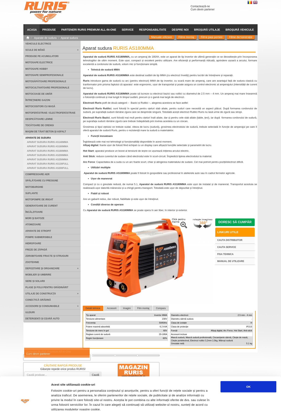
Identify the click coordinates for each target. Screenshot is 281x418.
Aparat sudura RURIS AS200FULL (47, 168)
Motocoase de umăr (38, 94)
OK (248, 367)
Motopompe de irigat (39, 199)
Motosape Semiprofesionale (44, 75)
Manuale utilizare (161, 37)
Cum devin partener (203, 9)
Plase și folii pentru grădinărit (46, 287)
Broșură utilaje (207, 29)
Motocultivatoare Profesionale (47, 87)
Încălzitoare (34, 212)
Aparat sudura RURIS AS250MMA (47, 159)
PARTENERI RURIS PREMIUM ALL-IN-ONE (88, 29)
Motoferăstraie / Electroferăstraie (50, 112)
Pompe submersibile (38, 237)
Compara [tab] (160, 308)
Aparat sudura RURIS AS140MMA (47, 142)
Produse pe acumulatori (42, 56)
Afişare (195, 410)
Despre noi (180, 29)
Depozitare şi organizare (42, 268)
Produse (49, 29)
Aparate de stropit (38, 231)
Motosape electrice (39, 62)
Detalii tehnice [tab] (93, 308)
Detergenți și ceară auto (42, 318)
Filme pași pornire (211, 37)
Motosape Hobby (36, 69)
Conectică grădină (38, 300)
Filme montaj (186, 37)
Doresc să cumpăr (235, 222)
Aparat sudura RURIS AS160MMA (47, 146)
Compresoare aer (37, 174)
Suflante (31, 193)
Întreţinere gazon (37, 100)
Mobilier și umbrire (38, 274)
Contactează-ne (200, 6)
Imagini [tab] (127, 308)
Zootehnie (32, 262)
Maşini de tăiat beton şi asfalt (45, 131)
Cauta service (226, 247)
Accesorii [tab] (111, 308)
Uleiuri (30, 312)
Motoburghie (34, 187)
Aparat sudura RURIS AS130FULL (47, 163)
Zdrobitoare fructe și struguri (46, 256)
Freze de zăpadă (36, 249)
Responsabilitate (152, 29)
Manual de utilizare (230, 261)
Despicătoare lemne (39, 119)
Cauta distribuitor (229, 240)
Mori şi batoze (34, 218)
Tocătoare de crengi (39, 125)
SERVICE (128, 29)
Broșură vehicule (240, 29)
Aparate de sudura (38, 137)
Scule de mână (35, 50)
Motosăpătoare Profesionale (45, 81)
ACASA (32, 29)
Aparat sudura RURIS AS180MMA (47, 151)
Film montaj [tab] (143, 308)
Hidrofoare (33, 243)
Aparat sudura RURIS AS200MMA (47, 155)
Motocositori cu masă (40, 106)
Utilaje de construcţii (40, 293)
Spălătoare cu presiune (41, 180)
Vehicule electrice (38, 43)
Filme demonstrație (240, 37)
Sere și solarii (35, 281)
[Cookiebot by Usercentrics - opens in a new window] (25, 410)
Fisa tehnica (225, 254)
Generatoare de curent (41, 205)
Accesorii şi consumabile (42, 306)
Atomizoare (33, 224)
